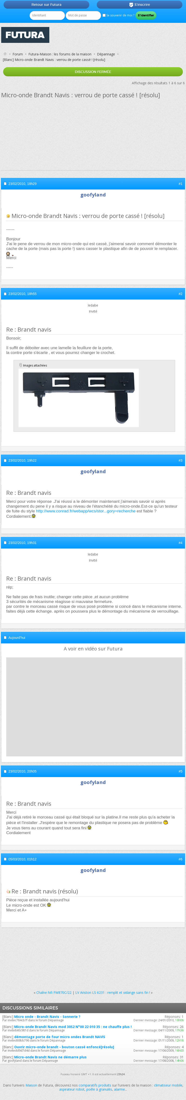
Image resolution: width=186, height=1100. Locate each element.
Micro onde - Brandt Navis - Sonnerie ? (47, 1016)
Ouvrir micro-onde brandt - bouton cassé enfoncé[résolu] (64, 1047)
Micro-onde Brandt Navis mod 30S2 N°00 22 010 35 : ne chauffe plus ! (73, 1026)
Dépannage (106, 54)
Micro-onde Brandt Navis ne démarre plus (50, 1057)
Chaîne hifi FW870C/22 (53, 992)
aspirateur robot (71, 1089)
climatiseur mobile (168, 1085)
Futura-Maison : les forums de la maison (59, 54)
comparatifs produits (95, 1085)
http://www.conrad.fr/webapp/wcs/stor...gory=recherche (85, 511)
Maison (31, 1085)
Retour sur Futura (46, 4)
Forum (18, 54)
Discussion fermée (93, 72)
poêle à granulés (99, 1089)
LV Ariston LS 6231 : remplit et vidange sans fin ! (112, 992)
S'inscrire (139, 4)
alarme (119, 1089)
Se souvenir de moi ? (118, 15)
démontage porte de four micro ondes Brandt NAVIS (59, 1037)
